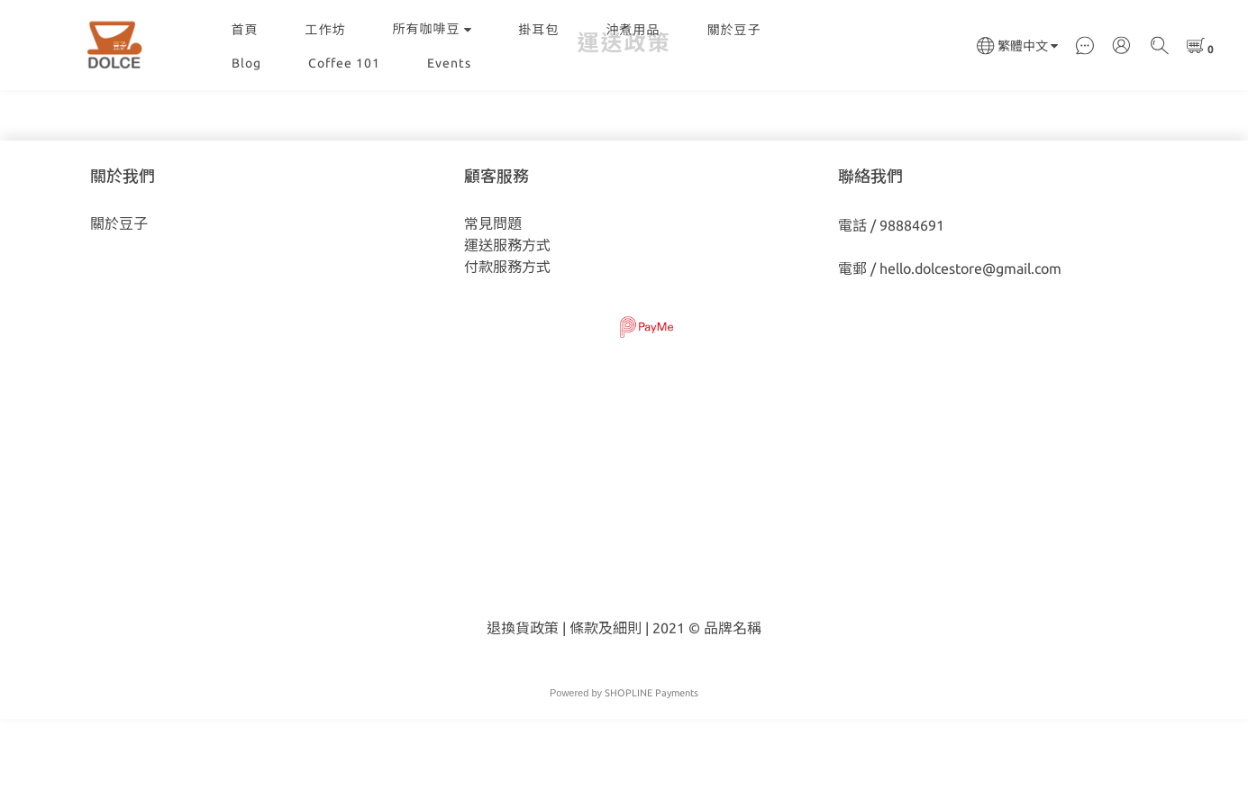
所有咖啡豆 (432, 29)
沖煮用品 (633, 30)
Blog (246, 63)
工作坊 (325, 30)
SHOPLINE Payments (651, 782)
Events (449, 63)
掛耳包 (539, 30)
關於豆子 (734, 30)
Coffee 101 (344, 63)
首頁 (245, 30)
